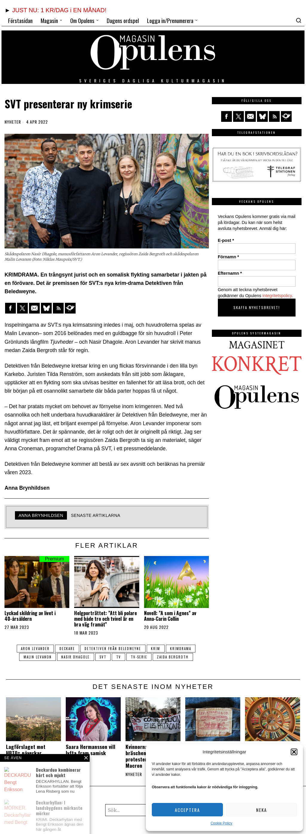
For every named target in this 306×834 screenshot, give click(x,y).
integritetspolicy (277, 295)
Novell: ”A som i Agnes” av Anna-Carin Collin (170, 616)
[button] (294, 752)
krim (155, 648)
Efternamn (230, 273)
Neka (261, 810)
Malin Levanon (36, 657)
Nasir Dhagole (75, 657)
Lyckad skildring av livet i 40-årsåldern (30, 616)
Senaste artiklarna (95, 515)
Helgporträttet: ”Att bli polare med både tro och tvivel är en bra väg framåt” (105, 619)
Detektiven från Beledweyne (113, 648)
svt (102, 657)
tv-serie (139, 657)
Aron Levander (34, 648)
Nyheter (12, 122)
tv (118, 657)
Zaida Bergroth (173, 657)
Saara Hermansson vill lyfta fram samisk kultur (90, 753)
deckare (66, 648)
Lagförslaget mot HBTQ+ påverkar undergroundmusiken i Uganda (31, 756)
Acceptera (187, 810)
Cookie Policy (221, 823)
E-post (226, 240)
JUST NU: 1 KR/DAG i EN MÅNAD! (59, 10)
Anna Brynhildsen (41, 515)
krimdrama (181, 648)
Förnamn (228, 256)
